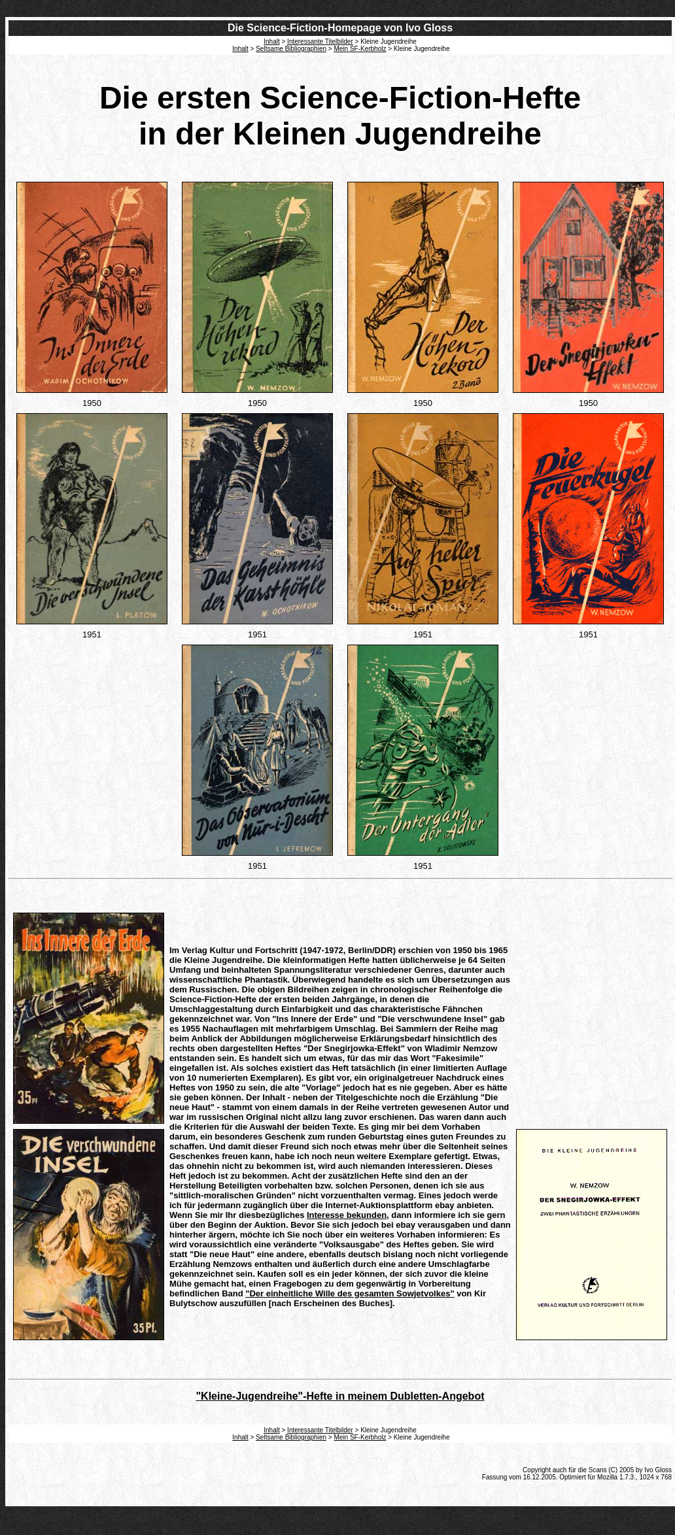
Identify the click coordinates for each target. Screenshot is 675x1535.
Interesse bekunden (347, 1215)
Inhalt (240, 48)
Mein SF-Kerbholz (360, 48)
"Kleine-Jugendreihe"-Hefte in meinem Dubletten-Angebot (340, 1396)
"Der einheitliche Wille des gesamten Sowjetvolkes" (349, 1293)
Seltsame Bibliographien (291, 48)
